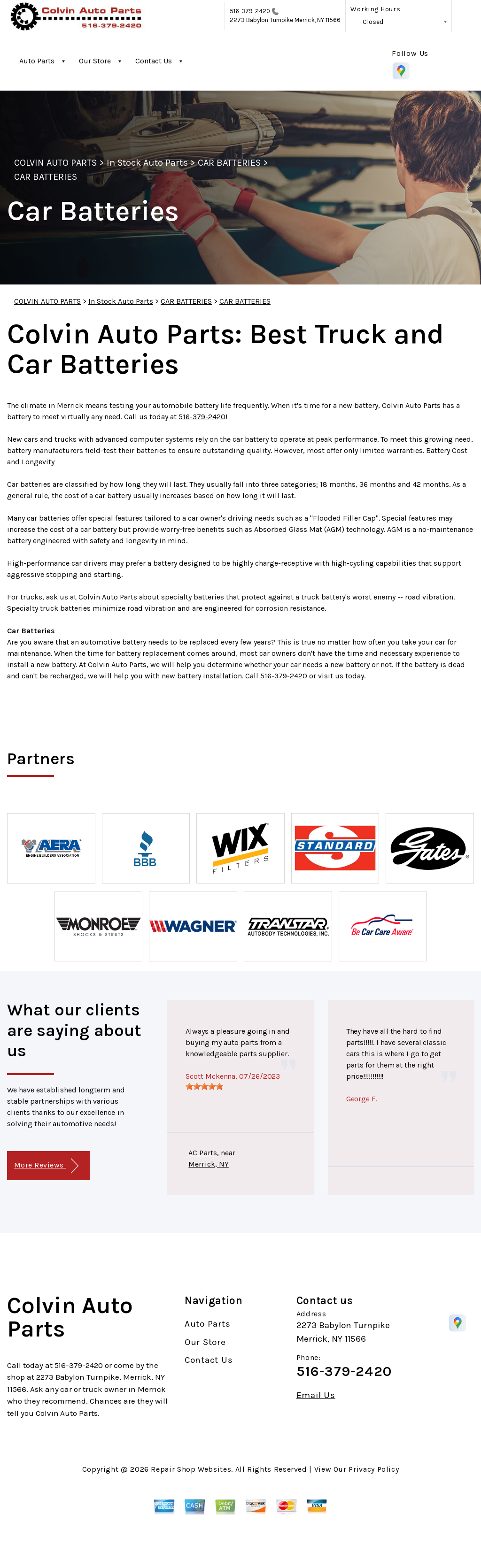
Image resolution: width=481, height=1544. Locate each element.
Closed (373, 22)
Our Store (95, 60)
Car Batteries (31, 630)
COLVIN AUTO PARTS (55, 162)
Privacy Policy (374, 1469)
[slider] (204, 1086)
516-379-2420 (250, 11)
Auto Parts (36, 60)
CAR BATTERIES (229, 162)
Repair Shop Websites (191, 1469)
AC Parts (202, 1152)
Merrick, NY (208, 1164)
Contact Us (153, 60)
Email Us (315, 1395)
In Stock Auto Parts (147, 162)
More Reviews (46, 1166)
